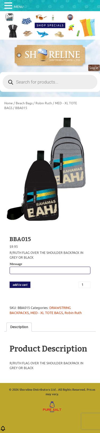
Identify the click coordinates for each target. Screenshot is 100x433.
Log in (94, 68)
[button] (3, 430)
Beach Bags (24, 103)
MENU (18, 7)
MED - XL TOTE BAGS (46, 313)
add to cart (20, 285)
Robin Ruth (43, 103)
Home (8, 103)
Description (19, 327)
